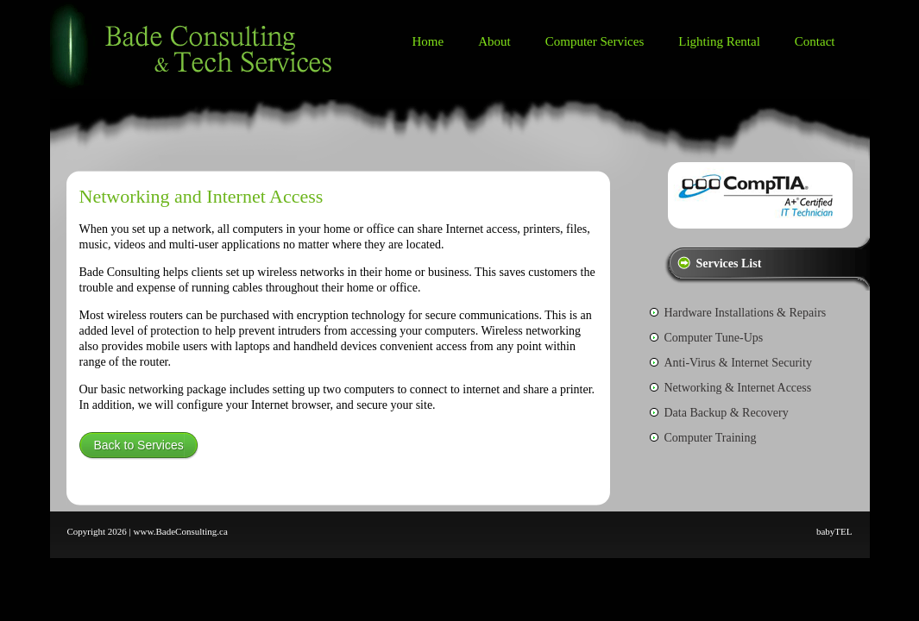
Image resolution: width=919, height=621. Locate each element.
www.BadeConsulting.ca (181, 531)
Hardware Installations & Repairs (745, 312)
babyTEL (834, 531)
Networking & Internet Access (738, 387)
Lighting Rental (719, 41)
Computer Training (710, 437)
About (494, 41)
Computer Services (595, 41)
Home (428, 41)
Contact (815, 41)
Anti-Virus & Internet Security (738, 362)
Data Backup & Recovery (726, 412)
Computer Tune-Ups (714, 337)
